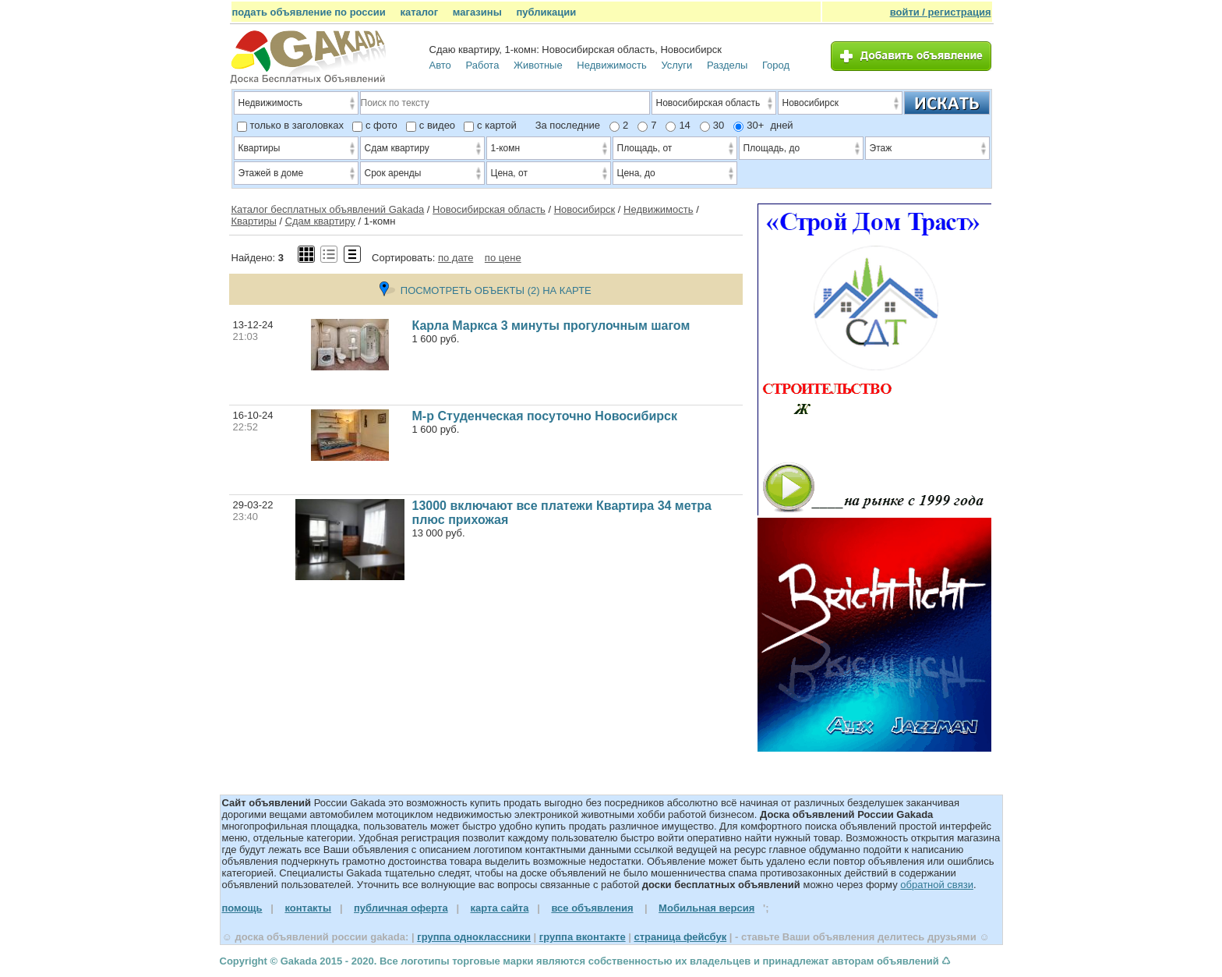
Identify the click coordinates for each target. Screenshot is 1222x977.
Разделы (727, 65)
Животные (538, 65)
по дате (455, 258)
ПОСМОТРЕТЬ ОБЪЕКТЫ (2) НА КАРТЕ (486, 290)
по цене (503, 258)
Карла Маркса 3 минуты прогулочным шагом (551, 325)
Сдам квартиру (320, 221)
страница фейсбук (680, 937)
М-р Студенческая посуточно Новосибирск (544, 416)
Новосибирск (585, 209)
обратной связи (936, 884)
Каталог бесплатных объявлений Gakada (328, 209)
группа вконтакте (582, 937)
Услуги (676, 65)
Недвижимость (611, 65)
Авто (440, 65)
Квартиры (254, 221)
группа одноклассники (474, 937)
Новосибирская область (489, 209)
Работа (482, 65)
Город (775, 65)
